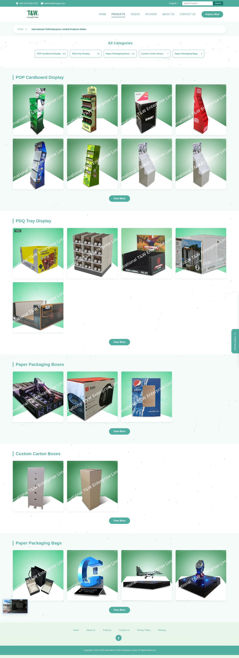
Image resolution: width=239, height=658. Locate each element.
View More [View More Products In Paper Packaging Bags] (120, 610)
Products (118, 14)
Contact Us (188, 14)
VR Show (151, 14)
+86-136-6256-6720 (28, 3)
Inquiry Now (212, 14)
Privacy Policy (143, 631)
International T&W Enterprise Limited (121, 651)
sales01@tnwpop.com (54, 3)
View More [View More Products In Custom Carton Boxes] (120, 520)
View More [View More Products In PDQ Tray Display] (120, 342)
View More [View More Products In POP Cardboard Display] (120, 198)
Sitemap (162, 631)
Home (102, 14)
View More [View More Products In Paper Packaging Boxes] (120, 431)
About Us (168, 14)
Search (218, 3)
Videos (135, 14)
